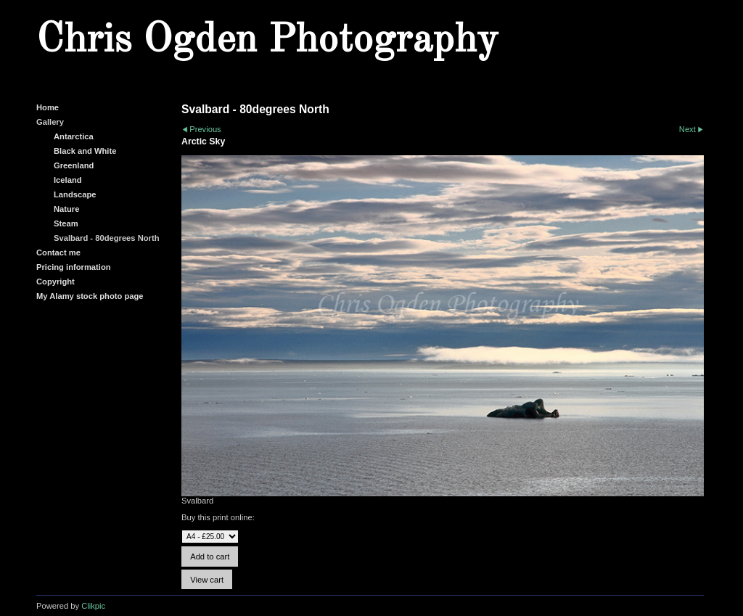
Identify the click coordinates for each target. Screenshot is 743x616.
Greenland (74, 165)
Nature (66, 209)
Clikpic (93, 605)
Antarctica (74, 136)
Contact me (58, 252)
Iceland (68, 180)
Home (47, 107)
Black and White (85, 151)
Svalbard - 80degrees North (107, 238)
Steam (66, 223)
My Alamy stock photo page (90, 296)
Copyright (55, 281)
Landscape (75, 194)
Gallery (50, 122)
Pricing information (73, 267)
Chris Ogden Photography (267, 40)
